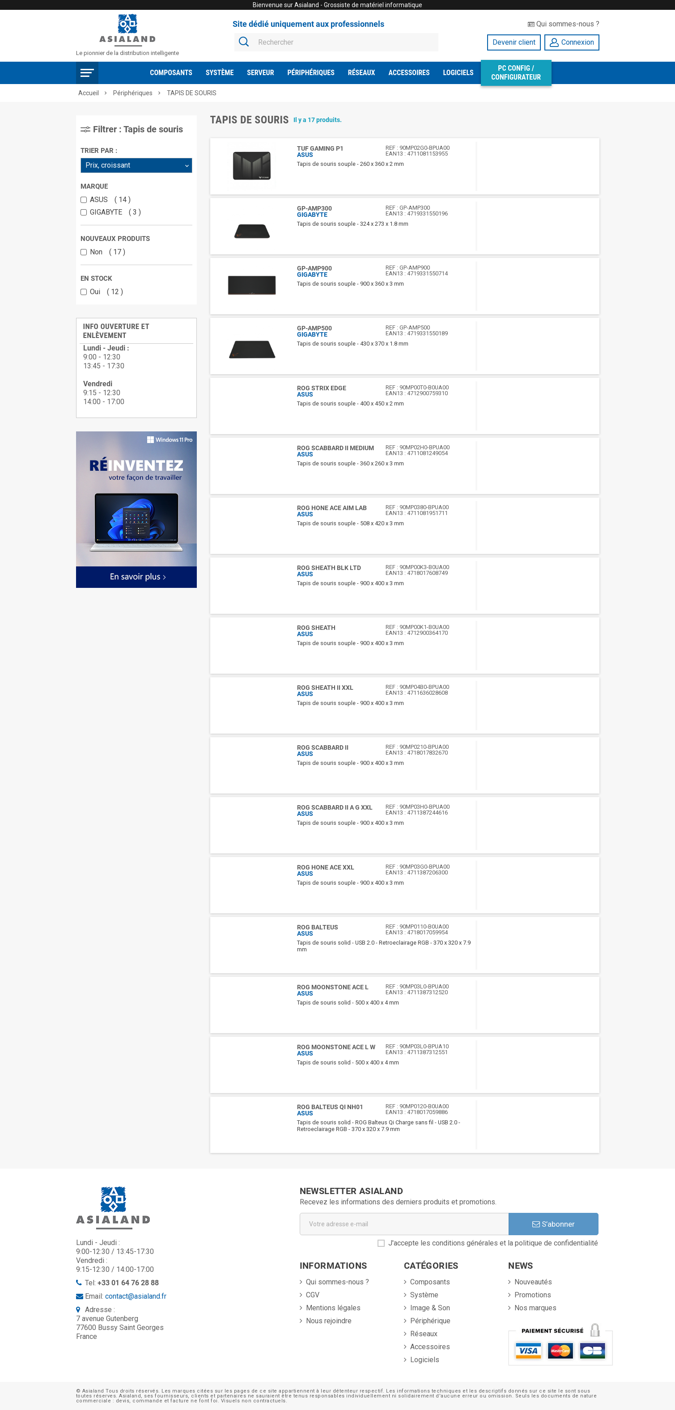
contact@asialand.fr (135, 1296)
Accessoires (409, 72)
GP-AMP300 (314, 208)
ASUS (110, 199)
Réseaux (361, 72)
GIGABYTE (115, 212)
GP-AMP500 (314, 328)
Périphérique (430, 1321)
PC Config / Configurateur (516, 72)
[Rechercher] (336, 42)
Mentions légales (333, 1308)
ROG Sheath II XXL (325, 687)
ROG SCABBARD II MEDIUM (335, 448)
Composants (171, 72)
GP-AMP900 (314, 268)
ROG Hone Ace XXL (325, 867)
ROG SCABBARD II (322, 747)
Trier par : (99, 151)
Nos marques (535, 1308)
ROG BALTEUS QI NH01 (330, 1106)
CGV (312, 1295)
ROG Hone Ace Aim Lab (332, 507)
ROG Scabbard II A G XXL (335, 807)
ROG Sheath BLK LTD (329, 567)
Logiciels (458, 72)
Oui (106, 291)
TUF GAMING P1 (320, 148)
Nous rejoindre (329, 1321)
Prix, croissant (107, 165)
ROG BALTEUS (317, 927)
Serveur (260, 72)
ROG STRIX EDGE (321, 388)
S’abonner (553, 1224)
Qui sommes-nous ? (563, 24)
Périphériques (311, 72)
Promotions (532, 1295)
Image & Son (430, 1308)
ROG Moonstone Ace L (333, 987)
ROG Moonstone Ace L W (336, 1047)
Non (107, 252)
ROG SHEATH (316, 627)
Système (219, 72)
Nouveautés (533, 1282)
